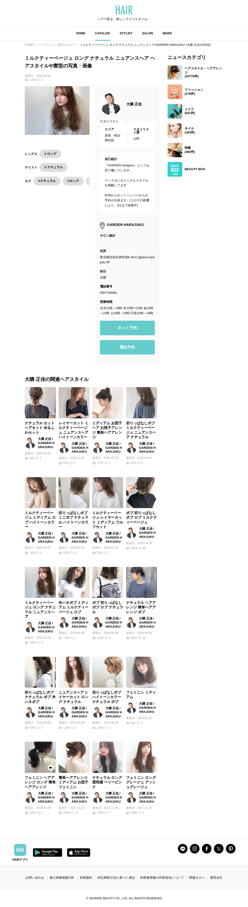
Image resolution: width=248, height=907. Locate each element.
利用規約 (86, 877)
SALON (147, 33)
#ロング (73, 181)
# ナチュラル (53, 167)
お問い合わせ (34, 877)
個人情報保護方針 (61, 877)
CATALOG (102, 33)
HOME (80, 33)
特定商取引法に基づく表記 (116, 877)
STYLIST (126, 33)
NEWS (167, 33)
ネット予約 (127, 328)
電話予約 (127, 347)
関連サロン (197, 877)
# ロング (50, 154)
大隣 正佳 (134, 104)
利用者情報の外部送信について (162, 877)
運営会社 (216, 877)
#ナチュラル (46, 181)
